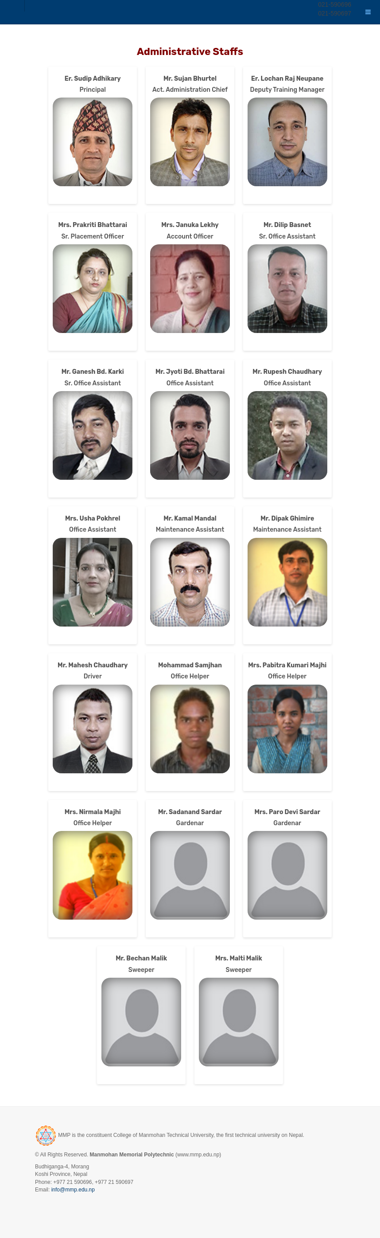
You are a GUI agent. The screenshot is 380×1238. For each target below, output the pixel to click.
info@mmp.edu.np (73, 1190)
